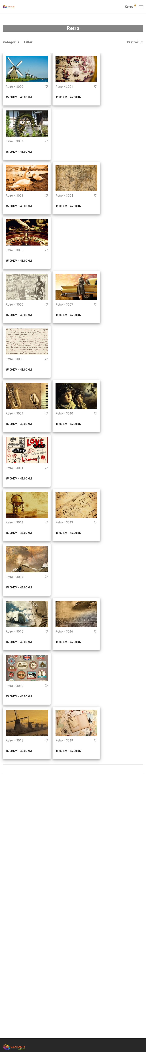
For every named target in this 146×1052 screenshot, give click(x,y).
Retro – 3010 (64, 413)
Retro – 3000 (14, 86)
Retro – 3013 (64, 522)
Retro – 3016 (64, 631)
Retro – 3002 (14, 141)
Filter (28, 42)
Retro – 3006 (14, 304)
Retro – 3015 (14, 631)
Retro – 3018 (14, 740)
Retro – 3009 (14, 413)
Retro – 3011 (14, 468)
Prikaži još (73, 769)
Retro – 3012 (14, 522)
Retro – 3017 (14, 686)
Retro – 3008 (14, 359)
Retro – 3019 (64, 740)
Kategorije (11, 42)
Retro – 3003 (14, 195)
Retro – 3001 (64, 86)
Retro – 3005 (14, 250)
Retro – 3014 (14, 577)
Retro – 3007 (64, 304)
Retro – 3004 (64, 195)
